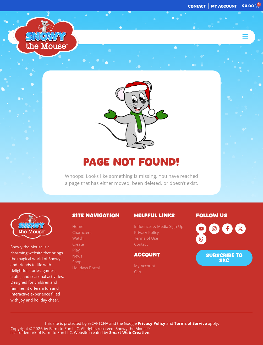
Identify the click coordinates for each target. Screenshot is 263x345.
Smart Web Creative (129, 332)
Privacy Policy (151, 323)
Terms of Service (190, 323)
